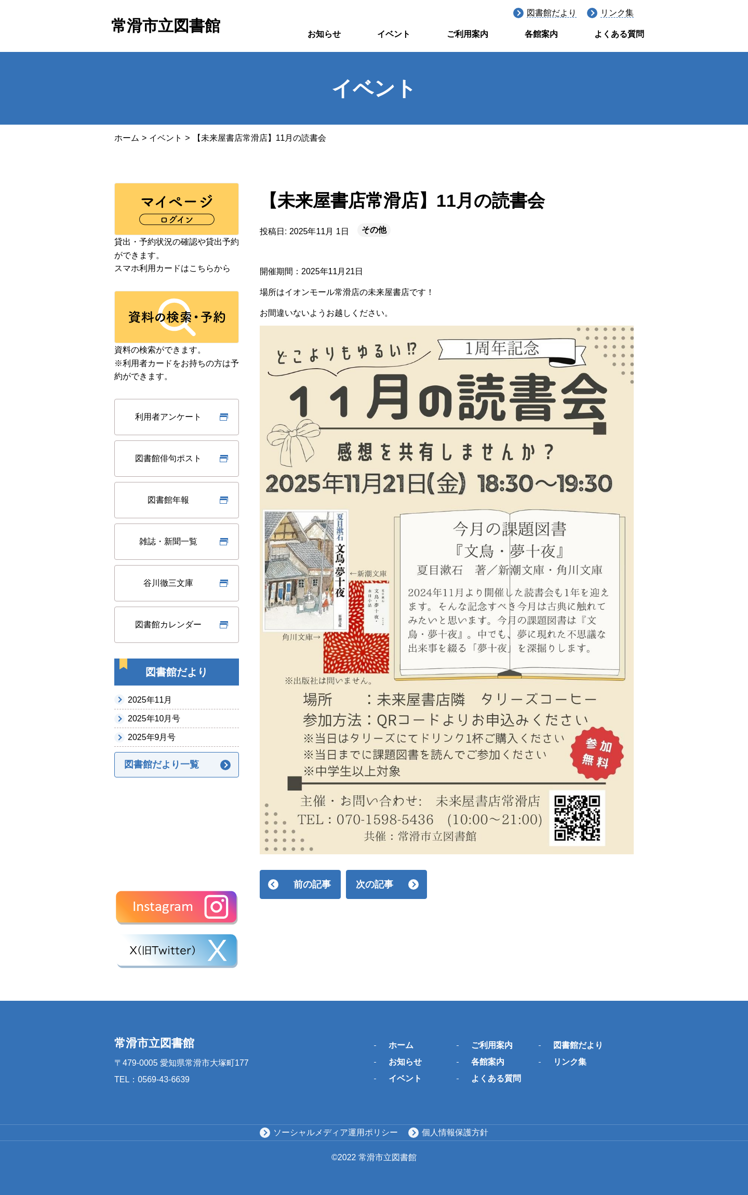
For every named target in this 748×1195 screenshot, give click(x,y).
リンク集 (617, 12)
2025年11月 (150, 699)
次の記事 (374, 884)
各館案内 (541, 34)
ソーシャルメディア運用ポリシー (335, 1132)
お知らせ (324, 34)
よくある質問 (619, 34)
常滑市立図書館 (165, 25)
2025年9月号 (152, 737)
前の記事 (312, 884)
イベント (393, 34)
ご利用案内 (467, 34)
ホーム (126, 137)
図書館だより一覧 (161, 764)
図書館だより (552, 12)
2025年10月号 (154, 718)
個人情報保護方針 (455, 1132)
